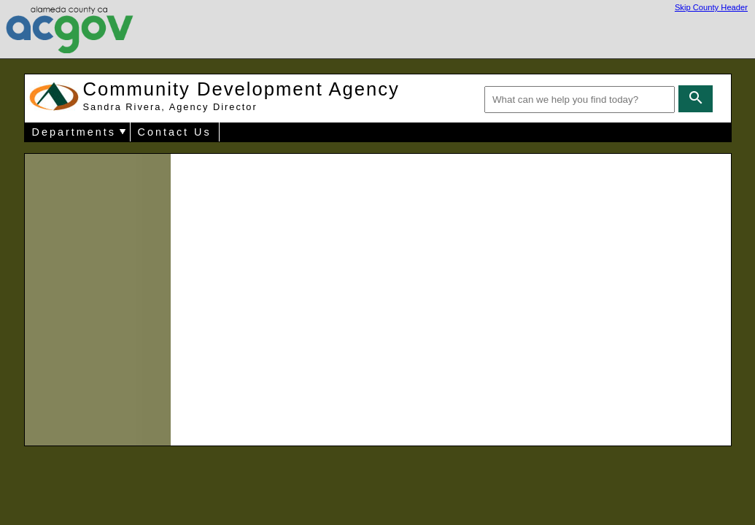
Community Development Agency (241, 95)
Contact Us (175, 132)
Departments (74, 132)
